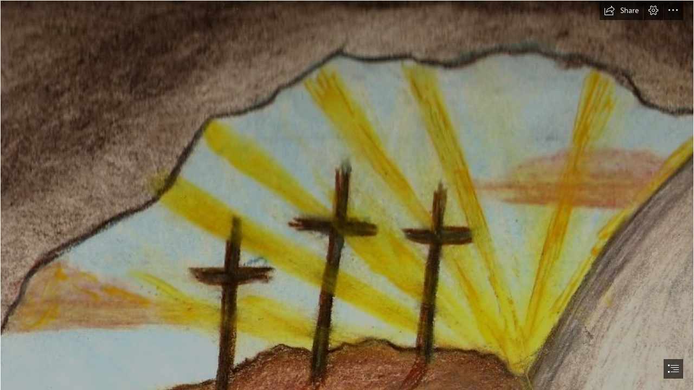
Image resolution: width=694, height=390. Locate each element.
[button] (621, 10)
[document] (347, 195)
